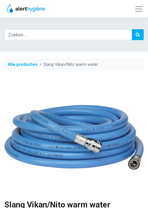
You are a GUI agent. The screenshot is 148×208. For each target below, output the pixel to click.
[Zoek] (138, 34)
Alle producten (23, 64)
